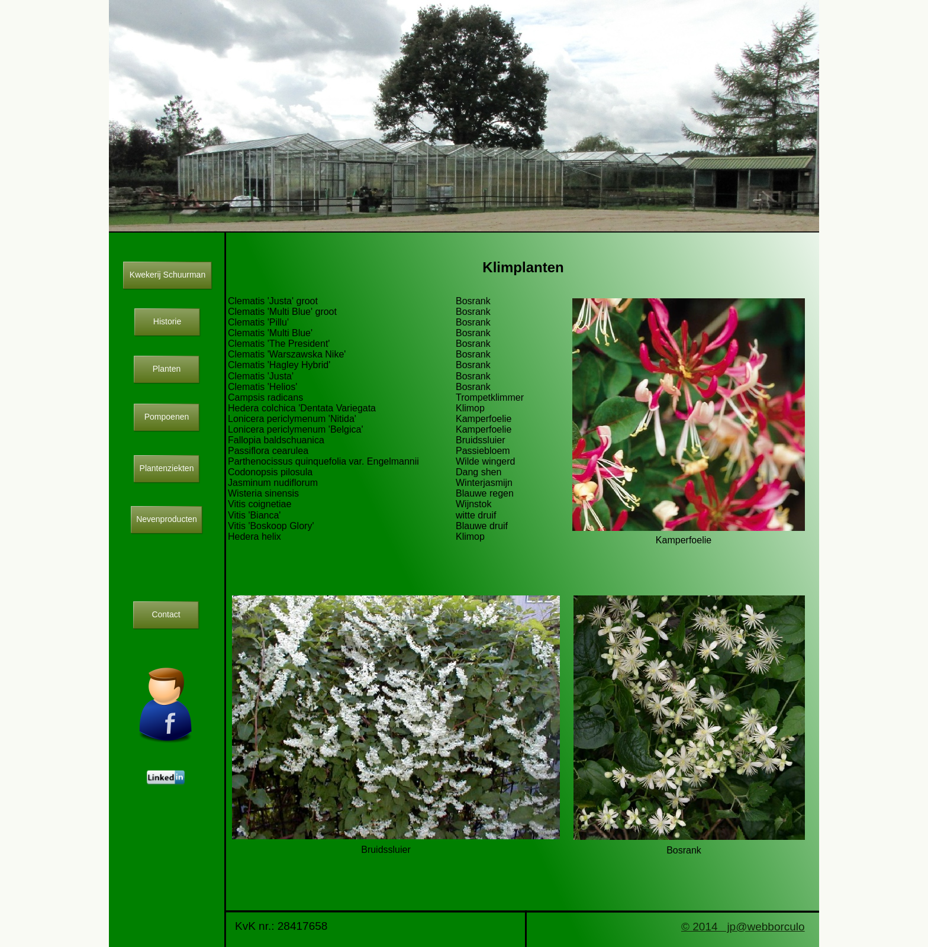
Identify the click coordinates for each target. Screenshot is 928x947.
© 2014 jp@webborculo (743, 926)
